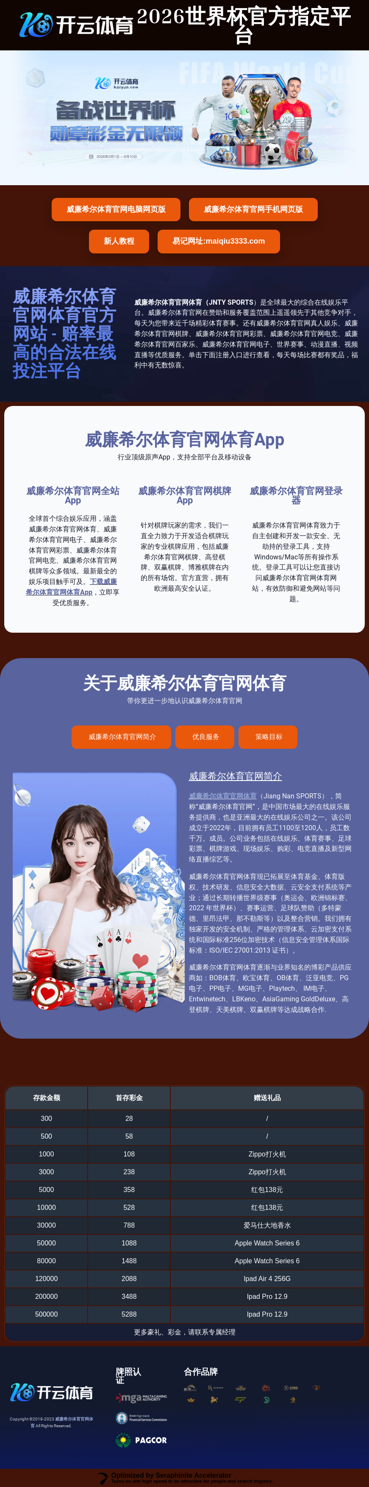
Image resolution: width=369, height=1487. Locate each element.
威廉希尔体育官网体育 (223, 796)
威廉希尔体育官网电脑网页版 (116, 209)
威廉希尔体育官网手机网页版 (253, 209)
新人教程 (119, 241)
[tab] (121, 737)
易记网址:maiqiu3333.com (218, 241)
